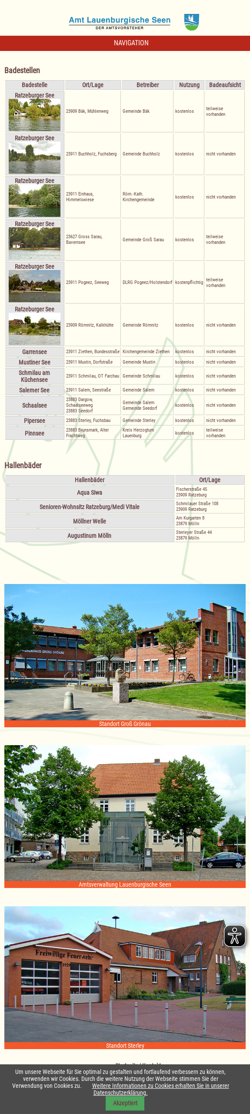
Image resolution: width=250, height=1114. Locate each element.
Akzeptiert (125, 1103)
